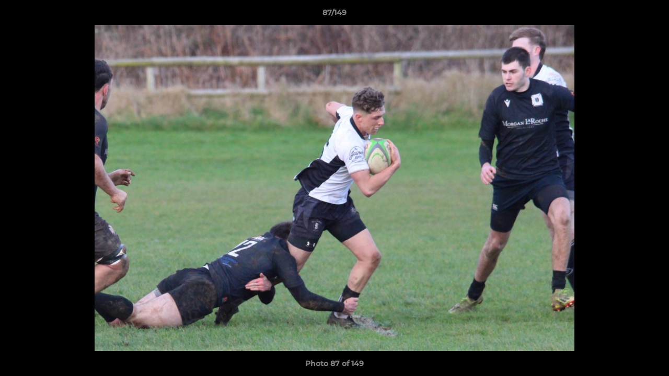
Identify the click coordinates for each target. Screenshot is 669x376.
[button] (650, 15)
